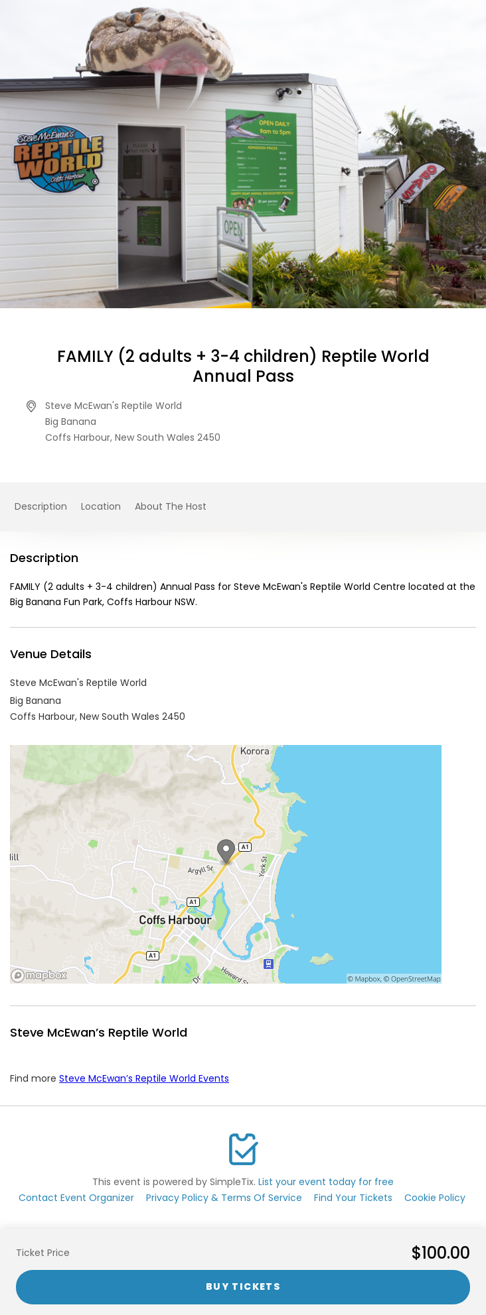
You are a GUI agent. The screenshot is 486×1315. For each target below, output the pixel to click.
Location (101, 506)
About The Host (170, 506)
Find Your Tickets (353, 1197)
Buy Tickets (243, 1286)
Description (41, 506)
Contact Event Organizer (76, 1197)
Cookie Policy (434, 1197)
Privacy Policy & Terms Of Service (224, 1197)
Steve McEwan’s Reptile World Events (144, 1078)
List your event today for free (326, 1181)
